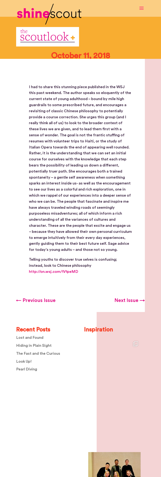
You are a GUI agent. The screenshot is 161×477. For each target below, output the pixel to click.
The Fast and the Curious (38, 353)
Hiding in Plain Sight (34, 345)
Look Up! (24, 361)
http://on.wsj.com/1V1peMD (53, 271)
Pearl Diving (26, 369)
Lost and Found (29, 337)
